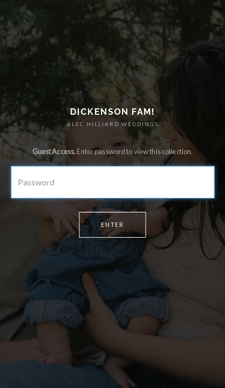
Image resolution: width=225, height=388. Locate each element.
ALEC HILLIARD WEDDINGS (113, 124)
